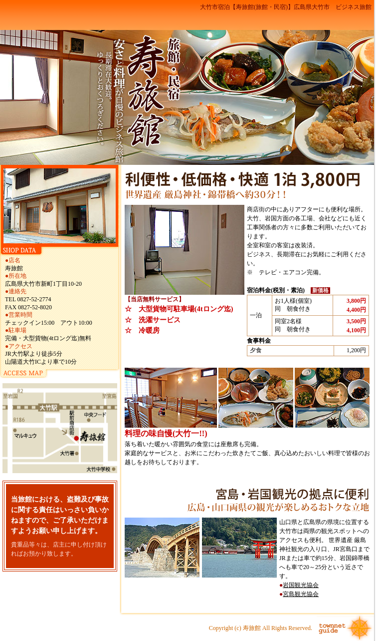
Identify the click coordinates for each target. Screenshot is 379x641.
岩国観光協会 (301, 585)
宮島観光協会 (301, 594)
